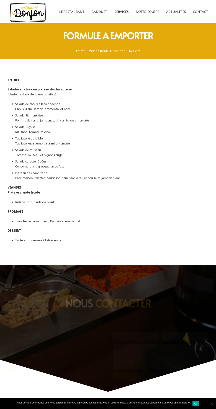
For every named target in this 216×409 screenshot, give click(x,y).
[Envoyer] (125, 356)
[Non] (211, 403)
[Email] (185, 316)
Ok (195, 403)
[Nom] (136, 316)
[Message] (161, 336)
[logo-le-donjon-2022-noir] (28, 12)
